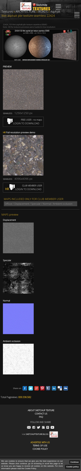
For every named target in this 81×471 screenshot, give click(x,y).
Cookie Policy (40, 449)
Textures (7, 12)
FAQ (41, 417)
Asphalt (55, 12)
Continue (74, 462)
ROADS (43, 12)
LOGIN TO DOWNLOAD (23, 123)
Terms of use (40, 445)
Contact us (41, 413)
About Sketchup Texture (41, 410)
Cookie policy (72, 467)
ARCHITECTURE (26, 12)
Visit (40, 434)
